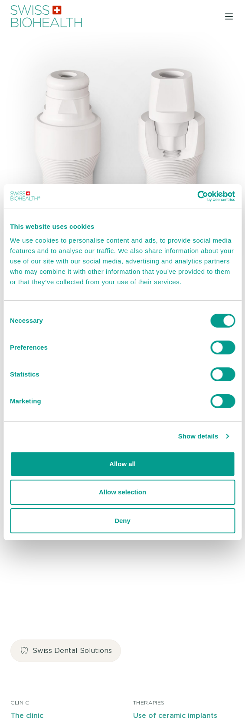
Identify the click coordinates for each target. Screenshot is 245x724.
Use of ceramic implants (175, 715)
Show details (198, 436)
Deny (122, 520)
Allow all (122, 464)
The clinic (26, 715)
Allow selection (122, 492)
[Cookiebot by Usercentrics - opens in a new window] (197, 196)
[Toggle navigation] (228, 16)
